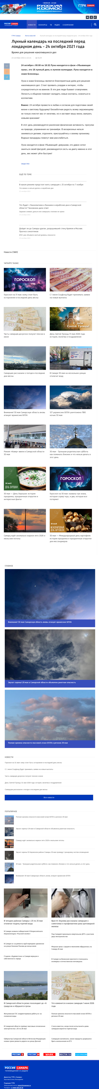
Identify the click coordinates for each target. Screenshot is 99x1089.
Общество (25, 164)
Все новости (49, 784)
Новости (32, 25)
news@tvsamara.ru (24, 1071)
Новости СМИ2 (11, 252)
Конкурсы (42, 25)
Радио (57, 25)
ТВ (51, 25)
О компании (68, 25)
